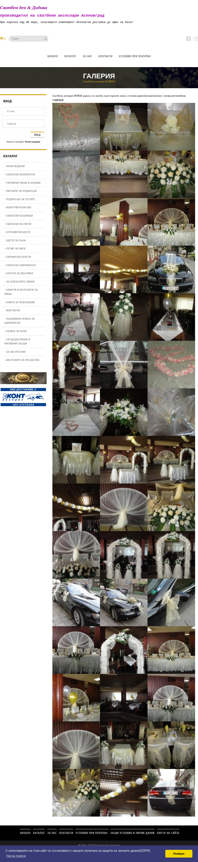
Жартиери (13, 312)
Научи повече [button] (16, 856)
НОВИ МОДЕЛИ (15, 167)
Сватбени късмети (18, 225)
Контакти (66, 834)
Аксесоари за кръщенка (22, 361)
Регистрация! (32, 143)
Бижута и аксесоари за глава (21, 293)
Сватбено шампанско (21, 266)
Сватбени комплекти (20, 176)
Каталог (39, 834)
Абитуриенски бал (18, 208)
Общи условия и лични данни (132, 834)
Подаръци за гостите (20, 200)
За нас (52, 834)
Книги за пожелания (20, 303)
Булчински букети (18, 258)
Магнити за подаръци (21, 192)
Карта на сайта (168, 834)
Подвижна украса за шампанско (19, 322)
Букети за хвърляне (19, 274)
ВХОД (37, 136)
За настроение (16, 353)
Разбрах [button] (178, 853)
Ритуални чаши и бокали (23, 184)
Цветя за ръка (16, 241)
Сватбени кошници (19, 217)
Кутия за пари (15, 250)
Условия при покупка (92, 834)
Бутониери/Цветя (18, 233)
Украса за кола (16, 332)
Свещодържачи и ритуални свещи (17, 343)
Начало (25, 834)
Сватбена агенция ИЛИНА (99, 82)
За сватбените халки (20, 283)
